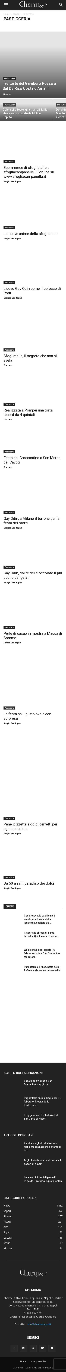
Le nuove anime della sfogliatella (31, 234)
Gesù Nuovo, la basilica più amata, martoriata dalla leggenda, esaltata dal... (39, 919)
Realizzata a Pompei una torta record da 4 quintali (28, 412)
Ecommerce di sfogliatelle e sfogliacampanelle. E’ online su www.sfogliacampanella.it (29, 172)
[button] (61, 5)
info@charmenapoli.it (39, 1324)
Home (7, 13)
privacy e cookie (38, 1361)
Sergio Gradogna (12, 181)
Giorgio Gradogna (13, 297)
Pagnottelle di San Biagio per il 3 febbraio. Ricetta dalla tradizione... (42, 1102)
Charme (7, 94)
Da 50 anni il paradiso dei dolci (29, 883)
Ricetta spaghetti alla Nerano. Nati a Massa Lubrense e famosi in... (42, 1147)
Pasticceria (9, 78)
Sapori (16, 13)
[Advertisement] (33, 1016)
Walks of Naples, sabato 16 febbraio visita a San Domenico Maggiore (42, 953)
